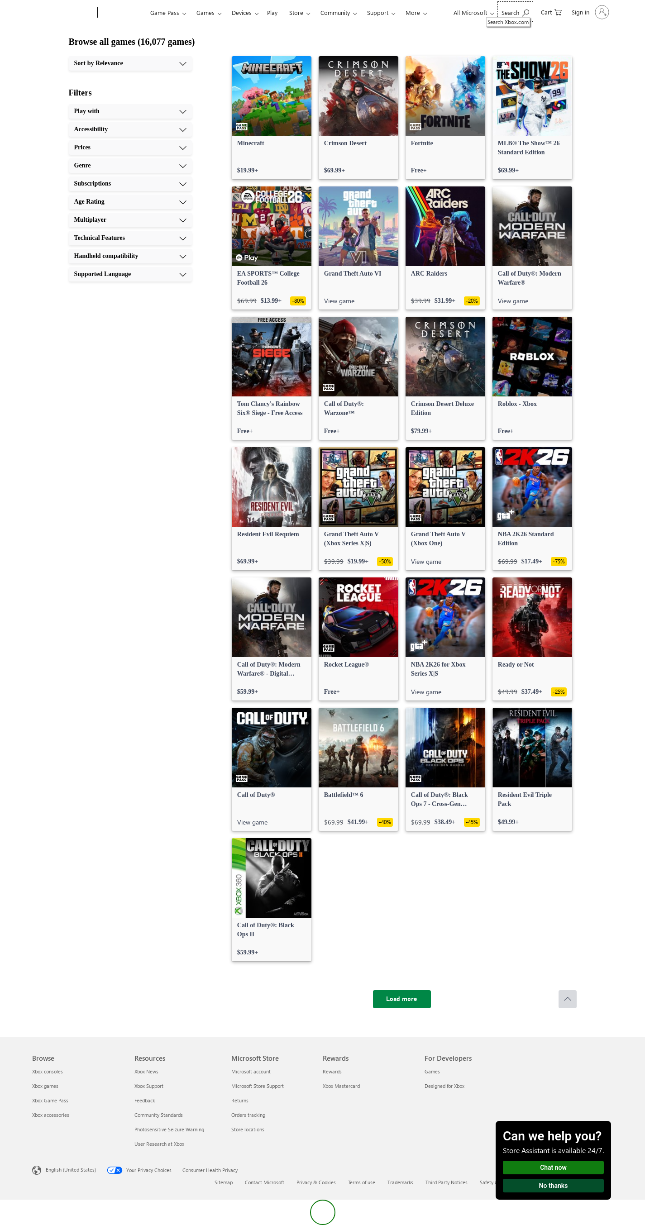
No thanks (553, 1185)
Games (205, 12)
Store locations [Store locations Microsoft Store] (247, 1129)
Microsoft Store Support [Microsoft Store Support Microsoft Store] (257, 1086)
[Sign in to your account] (589, 12)
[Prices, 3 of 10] (130, 147)
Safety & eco (494, 1182)
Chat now (553, 1167)
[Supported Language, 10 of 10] (130, 274)
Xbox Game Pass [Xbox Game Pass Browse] (50, 1100)
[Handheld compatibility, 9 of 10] (130, 256)
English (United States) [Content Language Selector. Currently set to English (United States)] (71, 1170)
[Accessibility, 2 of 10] (130, 129)
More (413, 12)
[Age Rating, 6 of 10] (130, 202)
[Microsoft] (63, 12)
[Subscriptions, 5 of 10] (130, 183)
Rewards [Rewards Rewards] (332, 1071)
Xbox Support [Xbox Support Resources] (148, 1086)
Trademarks (400, 1182)
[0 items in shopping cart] (551, 11)
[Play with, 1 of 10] (130, 111)
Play (272, 12)
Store (296, 12)
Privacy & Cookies (316, 1182)
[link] (271, 117)
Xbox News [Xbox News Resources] (146, 1071)
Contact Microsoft (264, 1182)
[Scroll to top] (568, 999)
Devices (242, 12)
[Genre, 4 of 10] (130, 165)
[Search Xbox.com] (515, 11)
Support (377, 12)
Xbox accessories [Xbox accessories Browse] (50, 1115)
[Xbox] (122, 12)
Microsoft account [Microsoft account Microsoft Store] (251, 1071)
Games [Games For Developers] (432, 1071)
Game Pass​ (164, 12)
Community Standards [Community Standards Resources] (158, 1115)
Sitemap (224, 1182)
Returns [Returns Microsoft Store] (239, 1100)
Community (335, 12)
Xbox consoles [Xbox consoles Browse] (47, 1071)
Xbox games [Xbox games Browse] (45, 1086)
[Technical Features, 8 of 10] (130, 238)
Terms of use (361, 1182)
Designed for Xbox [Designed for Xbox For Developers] (444, 1086)
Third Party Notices (446, 1182)
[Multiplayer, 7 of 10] (130, 220)
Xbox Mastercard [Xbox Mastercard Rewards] (341, 1086)
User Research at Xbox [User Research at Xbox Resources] (159, 1144)
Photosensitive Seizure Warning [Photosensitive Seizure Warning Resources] (169, 1129)
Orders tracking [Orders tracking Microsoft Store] (248, 1115)
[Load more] (402, 999)
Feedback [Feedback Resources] (144, 1100)
